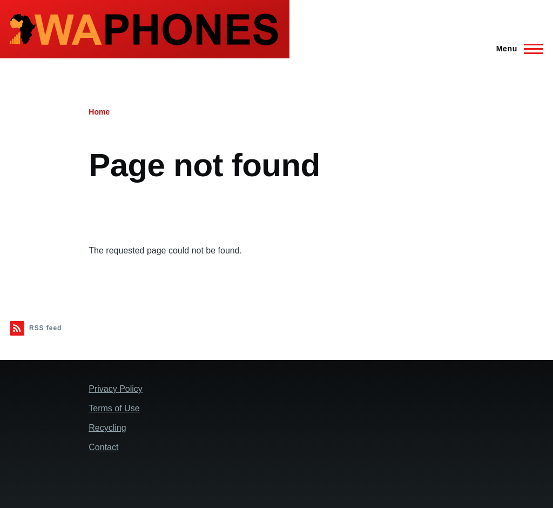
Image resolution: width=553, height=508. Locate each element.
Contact (103, 447)
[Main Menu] (517, 48)
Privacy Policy (116, 388)
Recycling (107, 427)
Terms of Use (114, 408)
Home (99, 112)
